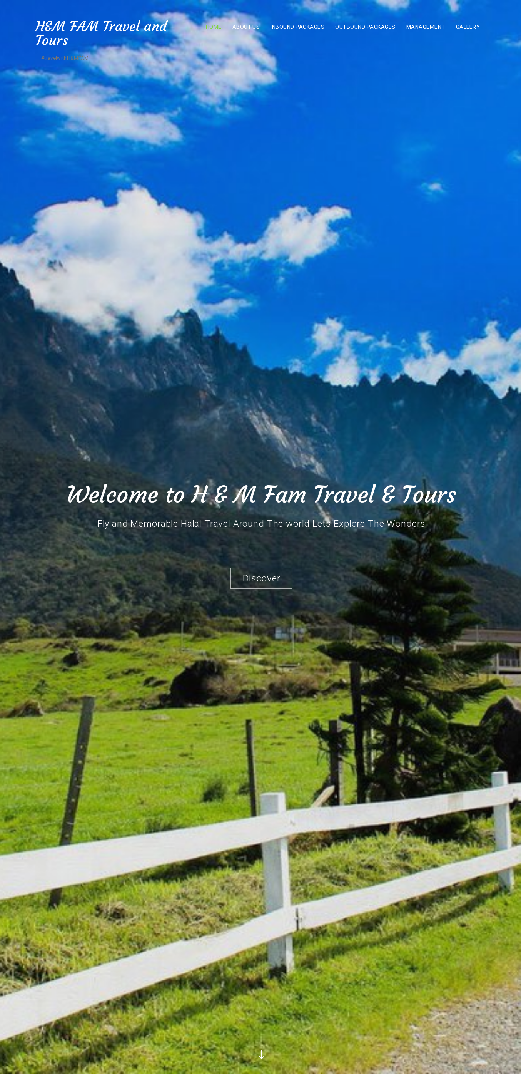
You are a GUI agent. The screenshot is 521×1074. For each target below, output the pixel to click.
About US (246, 27)
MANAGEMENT (425, 27)
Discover (262, 580)
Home (214, 27)
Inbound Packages (297, 27)
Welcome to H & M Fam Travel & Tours (261, 495)
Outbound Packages (365, 27)
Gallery (468, 27)
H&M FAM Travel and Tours (101, 33)
